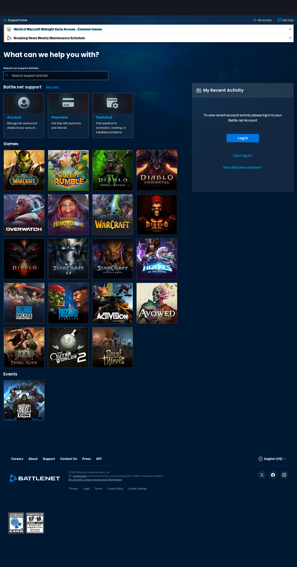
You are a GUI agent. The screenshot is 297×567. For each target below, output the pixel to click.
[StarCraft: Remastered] (112, 259)
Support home (15, 20)
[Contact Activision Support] (112, 303)
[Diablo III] (24, 259)
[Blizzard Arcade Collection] (24, 303)
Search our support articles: (21, 68)
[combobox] (55, 75)
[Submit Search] (6, 75)
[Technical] (112, 115)
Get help (286, 20)
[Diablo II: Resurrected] (157, 214)
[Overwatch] (24, 214)
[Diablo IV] (112, 170)
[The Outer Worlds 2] (68, 347)
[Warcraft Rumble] (68, 170)
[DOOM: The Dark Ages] (24, 347)
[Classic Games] (68, 303)
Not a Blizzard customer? (242, 167)
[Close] (290, 29)
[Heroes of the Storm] (157, 259)
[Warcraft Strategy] (112, 214)
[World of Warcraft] (24, 170)
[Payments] (68, 115)
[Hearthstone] (68, 214)
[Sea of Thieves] (112, 347)
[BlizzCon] (24, 400)
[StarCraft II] (68, 259)
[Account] (23, 115)
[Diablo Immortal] (157, 170)
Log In (243, 138)
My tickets (262, 20)
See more (52, 87)
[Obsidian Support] (157, 303)
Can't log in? (242, 155)
